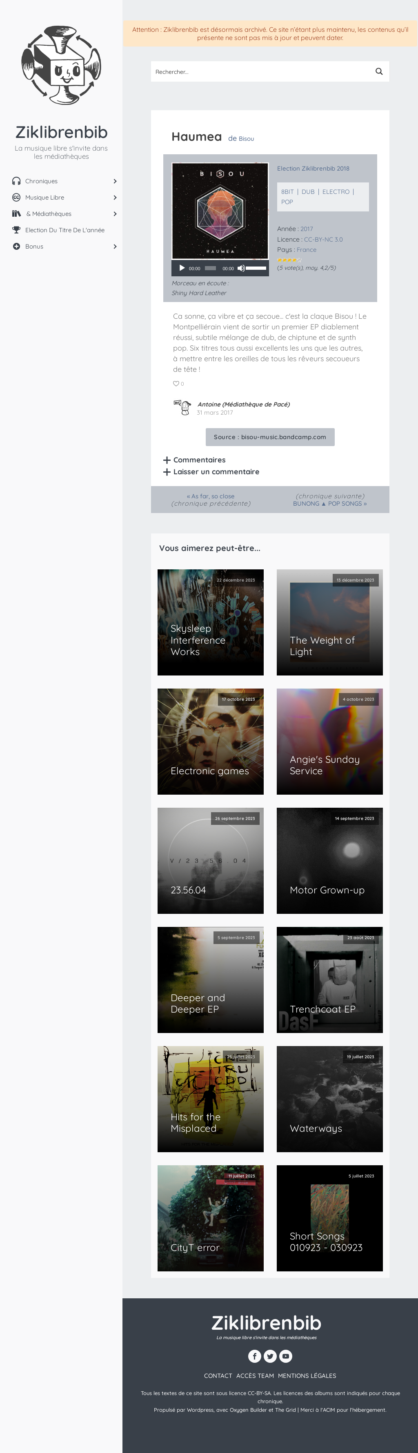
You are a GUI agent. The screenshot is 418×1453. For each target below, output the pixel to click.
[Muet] (241, 268)
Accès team (255, 1376)
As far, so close (213, 496)
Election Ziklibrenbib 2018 (313, 168)
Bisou (246, 138)
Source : (270, 437)
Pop (287, 202)
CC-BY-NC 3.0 (323, 239)
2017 (306, 229)
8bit (287, 192)
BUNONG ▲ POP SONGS (327, 503)
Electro (335, 192)
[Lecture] (182, 268)
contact (218, 1376)
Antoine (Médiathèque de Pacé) (243, 404)
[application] (220, 268)
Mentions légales (307, 1376)
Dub (308, 192)
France (306, 249)
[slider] (210, 268)
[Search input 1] (260, 71)
